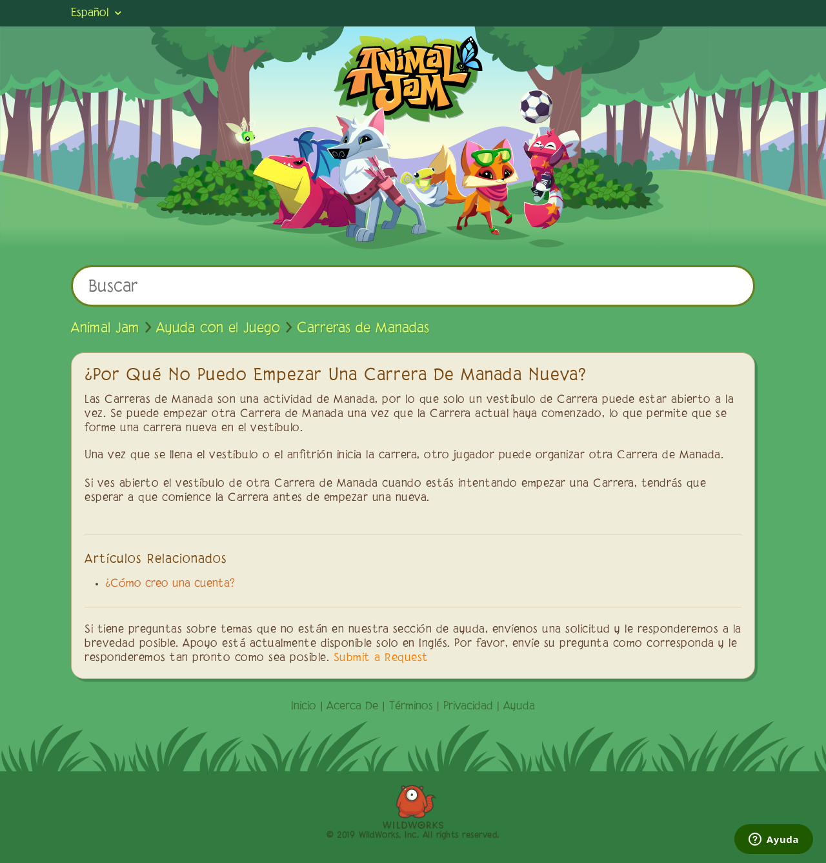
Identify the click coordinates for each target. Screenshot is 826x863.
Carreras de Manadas (363, 328)
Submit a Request (381, 658)
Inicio (303, 707)
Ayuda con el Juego (218, 328)
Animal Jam (105, 328)
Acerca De (352, 707)
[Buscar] (413, 286)
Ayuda (519, 707)
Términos (411, 707)
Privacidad (468, 707)
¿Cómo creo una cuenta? (170, 584)
